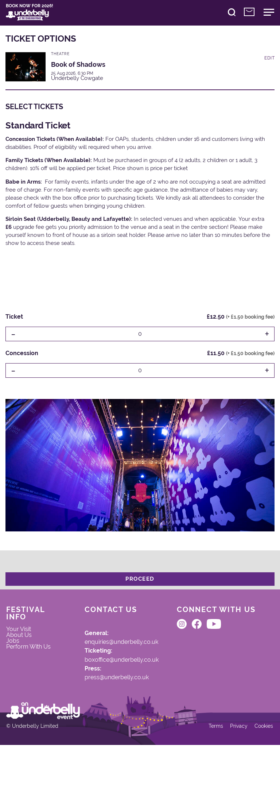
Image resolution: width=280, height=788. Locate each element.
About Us (23, 647)
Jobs (16, 654)
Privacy (233, 766)
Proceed (140, 584)
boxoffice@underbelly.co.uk (111, 672)
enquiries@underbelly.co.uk (111, 652)
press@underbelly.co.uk (106, 693)
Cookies (260, 766)
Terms (209, 766)
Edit (269, 64)
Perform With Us (29, 665)
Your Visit (23, 639)
